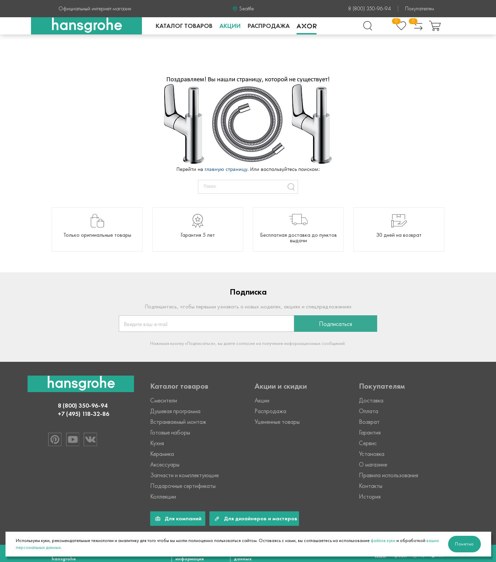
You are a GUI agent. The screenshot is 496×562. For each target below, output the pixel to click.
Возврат (369, 422)
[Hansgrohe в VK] (89, 439)
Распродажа (269, 26)
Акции (230, 26)
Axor (307, 25)
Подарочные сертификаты (183, 486)
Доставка (371, 400)
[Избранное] (401, 26)
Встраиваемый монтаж (178, 422)
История (370, 496)
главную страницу (226, 169)
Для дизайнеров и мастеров (260, 518)
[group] (97, 229)
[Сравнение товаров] (418, 26)
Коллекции (163, 496)
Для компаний (183, 518)
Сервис (368, 443)
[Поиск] (367, 26)
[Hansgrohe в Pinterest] (54, 439)
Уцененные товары (277, 422)
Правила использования (388, 475)
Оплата (368, 411)
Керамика (162, 454)
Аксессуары (164, 464)
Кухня (157, 443)
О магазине (373, 464)
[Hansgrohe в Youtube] (72, 439)
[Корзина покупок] (435, 26)
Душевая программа (175, 411)
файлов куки (383, 540)
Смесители (163, 400)
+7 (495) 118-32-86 (83, 414)
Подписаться (335, 324)
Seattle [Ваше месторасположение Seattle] (246, 9)
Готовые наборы (170, 432)
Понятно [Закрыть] (464, 544)
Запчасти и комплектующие (184, 475)
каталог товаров (184, 26)
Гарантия (370, 432)
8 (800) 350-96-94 (369, 8)
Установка (371, 454)
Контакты (370, 486)
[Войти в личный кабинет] (384, 26)
